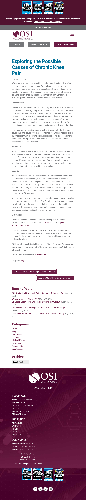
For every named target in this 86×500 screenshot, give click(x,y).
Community (17, 334)
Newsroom (16, 343)
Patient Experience (39, 44)
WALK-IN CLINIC (19, 402)
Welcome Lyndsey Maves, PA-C (25, 299)
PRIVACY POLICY (19, 414)
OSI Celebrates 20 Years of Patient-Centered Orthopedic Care (38, 293)
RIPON (15, 429)
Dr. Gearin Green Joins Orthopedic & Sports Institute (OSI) (37, 302)
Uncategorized (18, 349)
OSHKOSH (16, 426)
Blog (22, 261)
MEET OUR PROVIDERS (22, 399)
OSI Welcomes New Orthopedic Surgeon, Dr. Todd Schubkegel (38, 308)
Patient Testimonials (65, 44)
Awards (15, 328)
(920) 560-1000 (43, 27)
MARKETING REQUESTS (22, 449)
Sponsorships (18, 346)
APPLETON (17, 423)
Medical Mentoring (20, 340)
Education (16, 337)
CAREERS (16, 408)
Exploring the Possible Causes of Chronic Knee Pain (38, 67)
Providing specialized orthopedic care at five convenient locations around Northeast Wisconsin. (43, 20)
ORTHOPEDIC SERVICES (22, 405)
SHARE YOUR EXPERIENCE (23, 446)
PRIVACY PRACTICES (21, 411)
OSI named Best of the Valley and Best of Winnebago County (38, 313)
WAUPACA (16, 435)
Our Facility (16, 44)
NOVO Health (40, 255)
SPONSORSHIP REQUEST (23, 443)
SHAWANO (16, 432)
